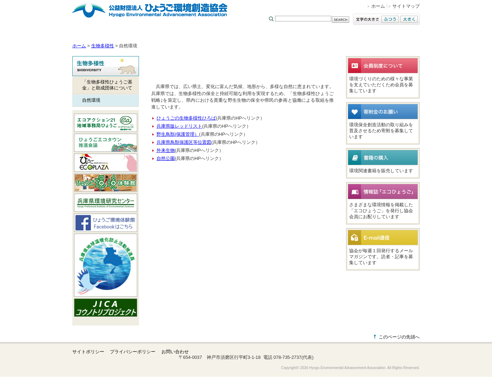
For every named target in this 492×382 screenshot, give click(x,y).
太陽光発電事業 (401, 34)
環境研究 (365, 34)
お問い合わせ (175, 351)
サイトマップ (406, 6)
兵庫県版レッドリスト (179, 126)
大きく (409, 19)
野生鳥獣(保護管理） (178, 134)
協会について (91, 34)
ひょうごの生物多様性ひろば (186, 118)
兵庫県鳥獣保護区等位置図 (184, 142)
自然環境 (91, 100)
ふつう (390, 19)
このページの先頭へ (399, 337)
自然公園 (166, 158)
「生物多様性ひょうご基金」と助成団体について (107, 85)
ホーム (378, 6)
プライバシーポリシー (132, 351)
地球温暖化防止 (186, 34)
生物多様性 (225, 34)
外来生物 (166, 150)
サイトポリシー (88, 351)
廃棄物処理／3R (324, 34)
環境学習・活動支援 (137, 34)
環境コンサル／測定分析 (271, 34)
